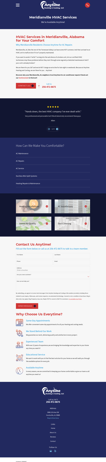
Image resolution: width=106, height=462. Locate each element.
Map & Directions (53, 418)
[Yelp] (55, 451)
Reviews (53, 437)
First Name (20, 255)
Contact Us (26, 86)
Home (53, 428)
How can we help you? (23, 281)
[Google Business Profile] (51, 451)
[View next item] (57, 129)
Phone (18, 261)
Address (19, 268)
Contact (53, 441)
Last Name (57, 255)
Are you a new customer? (24, 274)
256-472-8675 (49, 86)
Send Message (27, 306)
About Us (53, 432)
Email (55, 261)
